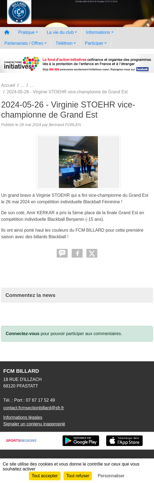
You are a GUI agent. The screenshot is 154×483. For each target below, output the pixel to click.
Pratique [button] (26, 32)
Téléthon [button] (64, 43)
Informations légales (22, 417)
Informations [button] (98, 32)
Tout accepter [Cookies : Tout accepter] (45, 475)
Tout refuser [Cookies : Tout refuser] (77, 475)
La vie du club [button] (60, 32)
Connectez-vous (23, 333)
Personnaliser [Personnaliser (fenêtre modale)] (111, 475)
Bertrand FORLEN (65, 125)
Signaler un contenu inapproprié (34, 424)
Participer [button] (94, 43)
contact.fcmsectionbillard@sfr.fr (33, 408)
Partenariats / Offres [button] (23, 43)
